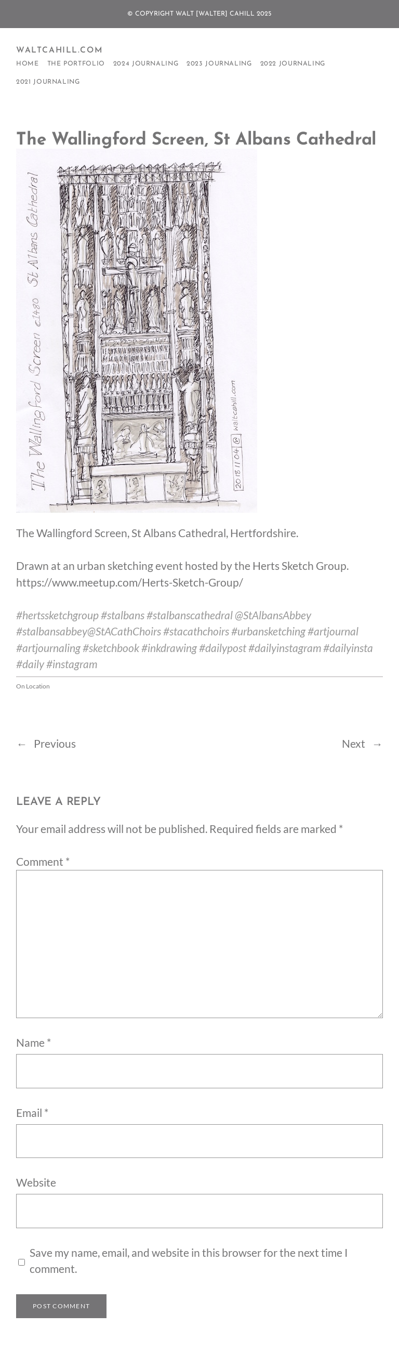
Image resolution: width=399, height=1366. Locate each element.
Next (353, 743)
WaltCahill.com (59, 50)
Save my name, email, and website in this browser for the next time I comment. (189, 1261)
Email (32, 1113)
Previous (55, 743)
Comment (43, 861)
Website (36, 1182)
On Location (33, 686)
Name (33, 1042)
